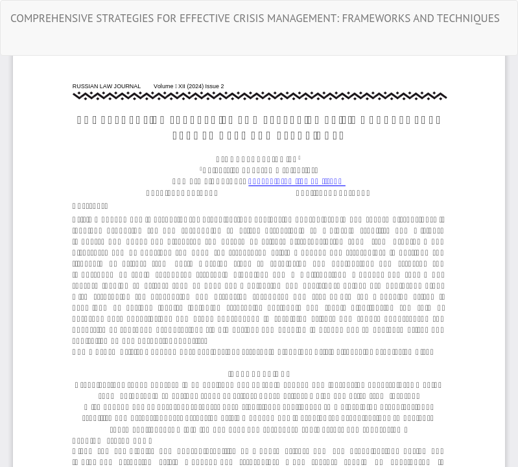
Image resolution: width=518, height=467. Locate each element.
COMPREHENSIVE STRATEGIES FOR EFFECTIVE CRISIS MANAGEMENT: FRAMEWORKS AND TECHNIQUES (255, 18)
